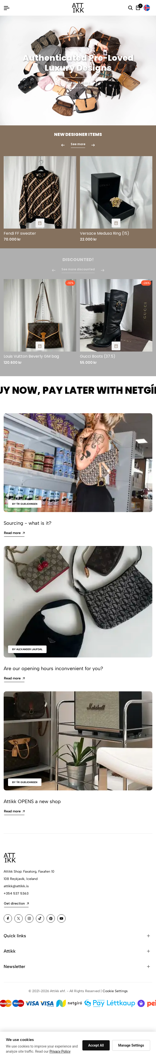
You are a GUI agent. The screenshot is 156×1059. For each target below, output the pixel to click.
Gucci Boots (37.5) (97, 356)
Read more (14, 533)
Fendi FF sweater (20, 233)
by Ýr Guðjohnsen (24, 503)
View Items (78, 82)
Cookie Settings (115, 991)
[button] (76, 109)
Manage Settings (131, 1045)
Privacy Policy (59, 1051)
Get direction (16, 903)
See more (78, 144)
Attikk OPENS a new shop (32, 801)
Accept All (96, 1045)
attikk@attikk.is (16, 886)
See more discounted (78, 272)
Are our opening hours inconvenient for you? (53, 668)
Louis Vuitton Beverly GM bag (31, 356)
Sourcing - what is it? (27, 523)
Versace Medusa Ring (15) (104, 233)
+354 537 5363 (16, 893)
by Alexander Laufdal (27, 649)
